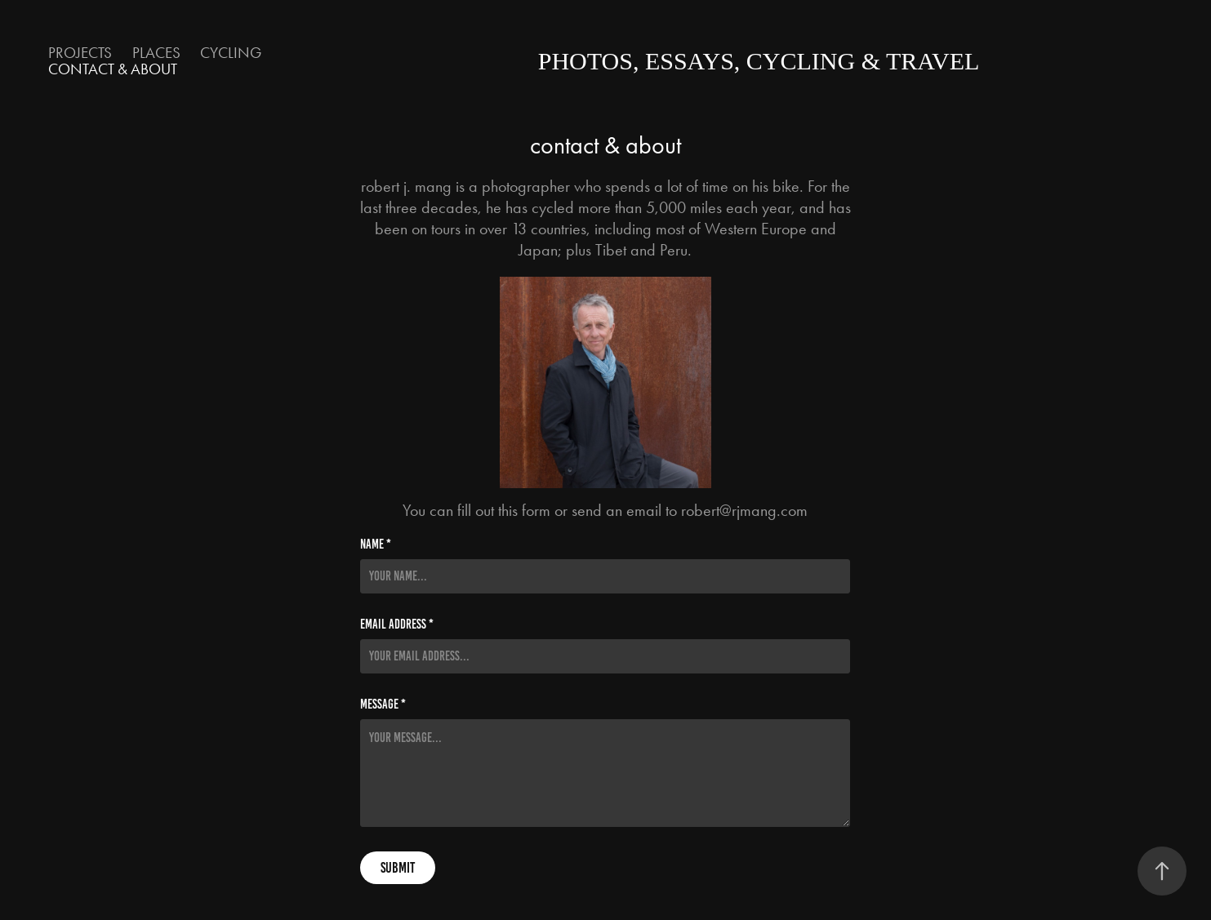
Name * (375, 544)
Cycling (230, 52)
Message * (383, 704)
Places (156, 52)
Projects (80, 52)
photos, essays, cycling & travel (759, 60)
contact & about (112, 69)
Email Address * (397, 624)
